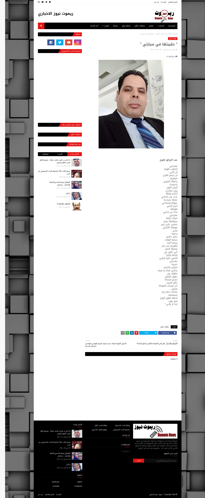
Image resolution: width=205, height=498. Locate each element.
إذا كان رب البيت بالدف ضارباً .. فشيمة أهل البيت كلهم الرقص (50, 161)
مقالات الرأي (155, 33)
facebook (50, 481)
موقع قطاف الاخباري (94, 429)
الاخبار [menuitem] (156, 26)
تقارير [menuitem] (146, 26)
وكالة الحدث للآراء (95, 425)
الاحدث (54, 154)
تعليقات (40, 154)
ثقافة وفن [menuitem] (121, 26)
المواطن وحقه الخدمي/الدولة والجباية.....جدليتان (54, 183)
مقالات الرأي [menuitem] (134, 26)
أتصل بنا (158, 2)
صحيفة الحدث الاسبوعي (116, 429)
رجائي (63, 193)
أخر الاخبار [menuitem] (89, 26)
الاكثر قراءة (69, 154)
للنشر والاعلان (167, 2)
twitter (74, 481)
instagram (73, 486)
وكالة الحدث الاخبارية (117, 425)
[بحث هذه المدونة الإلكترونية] (155, 461)
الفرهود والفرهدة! (58, 203)
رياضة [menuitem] (110, 26)
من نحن (151, 2)
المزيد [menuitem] (101, 26)
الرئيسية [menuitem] (166, 26)
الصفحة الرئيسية (166, 33)
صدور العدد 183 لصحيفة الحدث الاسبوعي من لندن (49, 172)
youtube (51, 486)
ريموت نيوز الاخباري (50, 13)
